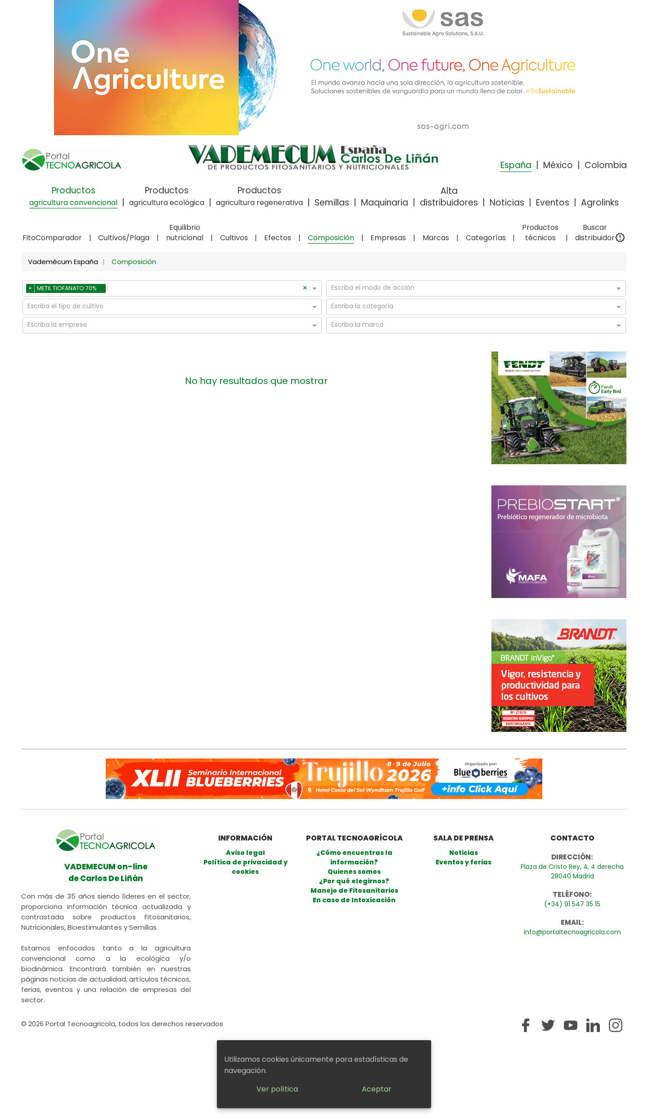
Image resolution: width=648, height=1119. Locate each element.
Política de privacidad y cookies (245, 867)
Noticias (507, 202)
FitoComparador (52, 238)
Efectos (277, 238)
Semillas (332, 202)
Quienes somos (354, 871)
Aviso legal (245, 852)
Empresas (388, 238)
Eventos (552, 202)
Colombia (606, 165)
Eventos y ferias (463, 862)
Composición (331, 238)
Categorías (486, 238)
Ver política (277, 1089)
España (515, 165)
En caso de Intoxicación (354, 899)
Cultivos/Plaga (123, 238)
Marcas (436, 238)
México (558, 165)
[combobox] (205, 289)
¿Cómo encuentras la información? (354, 857)
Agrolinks (600, 202)
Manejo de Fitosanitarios (354, 890)
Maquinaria (384, 202)
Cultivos (234, 238)
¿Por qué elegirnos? (354, 881)
